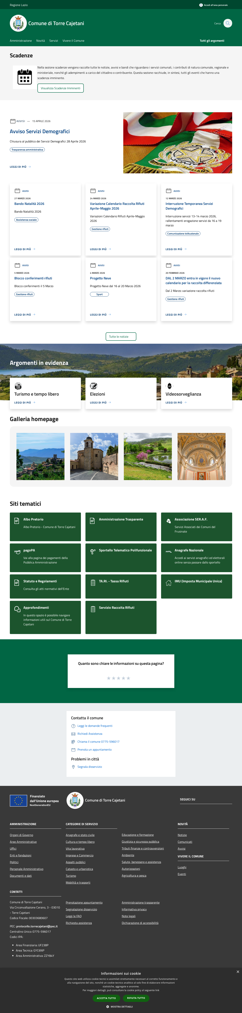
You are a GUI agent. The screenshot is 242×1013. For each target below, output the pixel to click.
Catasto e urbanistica (79, 869)
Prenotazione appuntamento (84, 902)
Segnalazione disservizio (81, 909)
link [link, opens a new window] (157, 990)
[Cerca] (227, 23)
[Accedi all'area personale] (213, 5)
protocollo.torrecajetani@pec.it (37, 926)
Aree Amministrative (23, 841)
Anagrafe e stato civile (80, 835)
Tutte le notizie (121, 336)
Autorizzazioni (131, 868)
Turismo (71, 875)
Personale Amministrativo (26, 869)
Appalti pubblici (75, 862)
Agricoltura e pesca (134, 875)
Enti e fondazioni (20, 855)
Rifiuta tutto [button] (136, 998)
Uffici (13, 848)
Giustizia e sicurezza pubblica (140, 841)
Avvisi (20, 121)
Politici (14, 862)
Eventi (182, 874)
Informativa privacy (134, 909)
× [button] (237, 972)
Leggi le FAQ (74, 916)
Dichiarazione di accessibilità (140, 923)
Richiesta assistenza (79, 923)
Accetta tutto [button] (106, 998)
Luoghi (182, 867)
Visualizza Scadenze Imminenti (60, 88)
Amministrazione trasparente (141, 902)
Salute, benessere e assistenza (141, 862)
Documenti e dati (21, 875)
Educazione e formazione (138, 834)
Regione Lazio (19, 5)
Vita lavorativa (75, 848)
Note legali (129, 916)
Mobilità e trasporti (78, 882)
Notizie (182, 835)
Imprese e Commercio (79, 855)
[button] (121, 1006)
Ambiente (128, 855)
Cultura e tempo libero (80, 841)
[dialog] (121, 990)
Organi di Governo (21, 835)
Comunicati (185, 841)
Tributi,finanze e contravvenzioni (143, 848)
